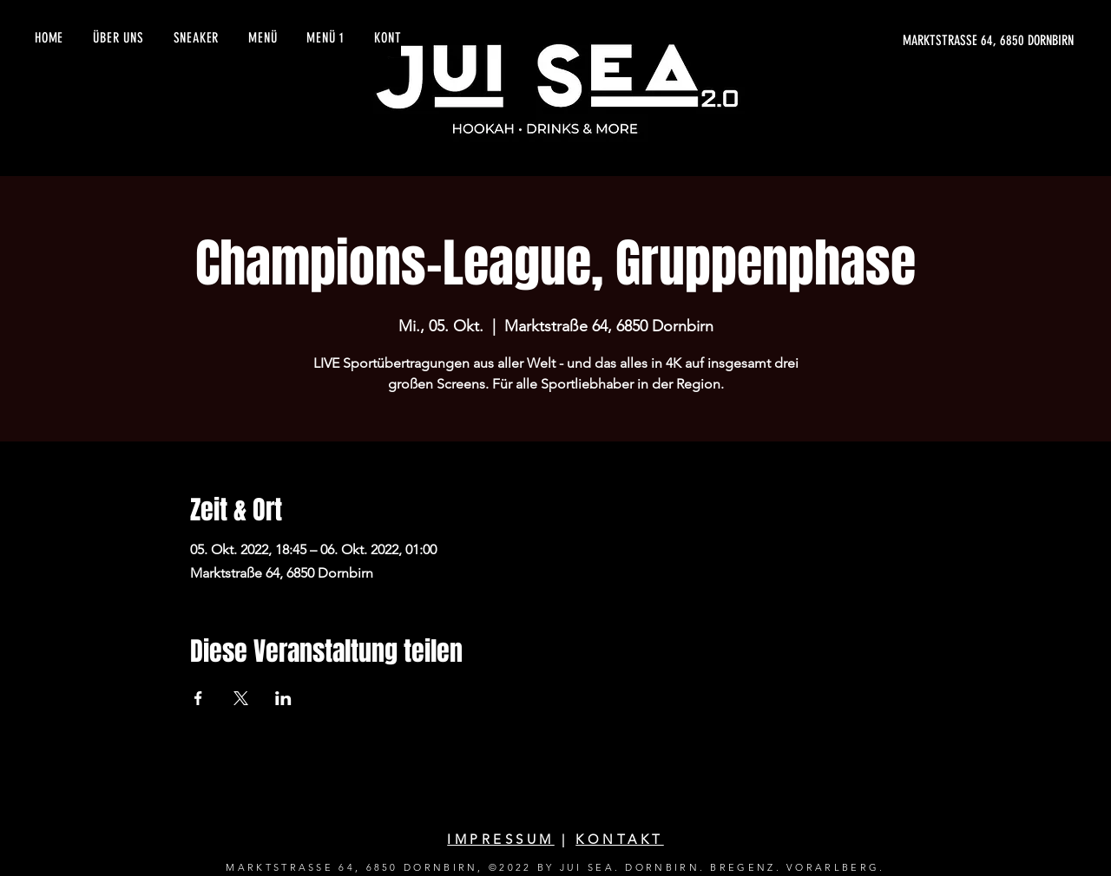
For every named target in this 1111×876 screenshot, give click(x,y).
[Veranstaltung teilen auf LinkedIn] (283, 698)
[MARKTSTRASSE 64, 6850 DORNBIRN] (909, 40)
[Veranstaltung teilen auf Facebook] (198, 698)
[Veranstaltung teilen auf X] (241, 698)
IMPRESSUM (501, 839)
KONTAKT (619, 839)
